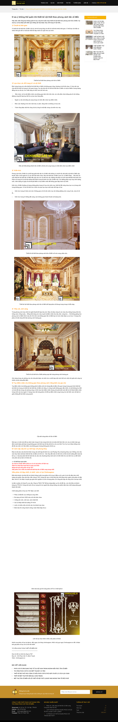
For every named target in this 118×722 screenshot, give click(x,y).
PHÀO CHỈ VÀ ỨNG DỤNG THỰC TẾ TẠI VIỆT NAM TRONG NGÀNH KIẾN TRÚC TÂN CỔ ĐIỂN (40, 668)
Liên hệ (86, 3)
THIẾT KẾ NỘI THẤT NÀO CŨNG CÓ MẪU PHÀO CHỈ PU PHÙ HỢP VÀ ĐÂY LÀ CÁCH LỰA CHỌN (41, 673)
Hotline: (98, 3)
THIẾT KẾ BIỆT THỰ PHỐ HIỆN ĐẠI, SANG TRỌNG (28, 676)
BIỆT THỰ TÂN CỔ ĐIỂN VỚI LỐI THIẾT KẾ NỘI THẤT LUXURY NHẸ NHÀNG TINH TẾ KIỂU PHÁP (41, 678)
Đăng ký (99, 692)
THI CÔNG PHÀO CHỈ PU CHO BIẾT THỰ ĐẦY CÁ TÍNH (29, 671)
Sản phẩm (60, 3)
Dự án (52, 3)
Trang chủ (44, 3)
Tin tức (68, 3)
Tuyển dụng (77, 3)
